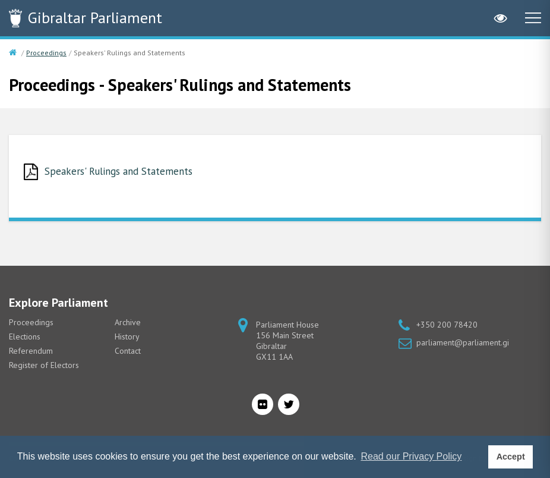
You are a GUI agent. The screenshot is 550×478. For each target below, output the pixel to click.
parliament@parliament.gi (462, 342)
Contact (128, 350)
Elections (24, 336)
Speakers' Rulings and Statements (118, 171)
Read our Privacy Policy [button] (411, 456)
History (127, 336)
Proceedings (46, 52)
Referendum (31, 350)
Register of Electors (44, 365)
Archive (128, 322)
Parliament (95, 17)
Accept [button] (511, 456)
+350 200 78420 (447, 324)
